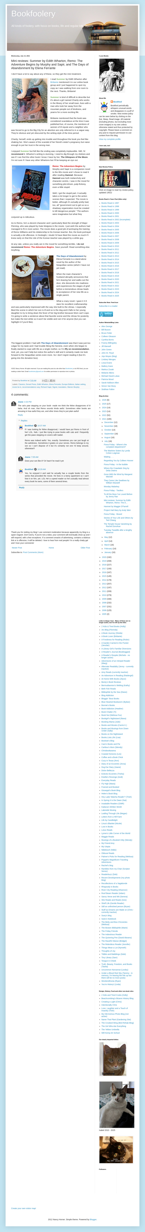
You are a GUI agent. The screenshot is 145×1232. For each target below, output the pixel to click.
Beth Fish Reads (109, 689)
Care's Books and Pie (111, 744)
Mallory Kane (107, 366)
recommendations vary (31, 387)
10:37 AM (42, 426)
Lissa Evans (107, 363)
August (107, 437)
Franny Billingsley (109, 343)
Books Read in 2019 (110, 276)
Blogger (93, 1219)
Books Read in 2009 (110, 243)
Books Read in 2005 (110, 229)
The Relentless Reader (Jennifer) (116, 944)
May (106, 537)
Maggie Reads (108, 837)
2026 (104, 400)
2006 (104, 610)
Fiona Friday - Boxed (113, 514)
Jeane (20, 402)
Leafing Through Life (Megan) (114, 813)
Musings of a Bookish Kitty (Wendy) (117, 840)
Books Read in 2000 (110, 213)
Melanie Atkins (108, 373)
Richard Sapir (46, 387)
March (107, 545)
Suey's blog (107, 915)
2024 (104, 407)
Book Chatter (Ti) (109, 712)
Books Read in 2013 (110, 256)
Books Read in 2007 (110, 236)
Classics (21, 384)
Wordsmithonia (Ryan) (111, 981)
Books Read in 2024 (110, 292)
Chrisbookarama (109, 750)
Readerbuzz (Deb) (109, 874)
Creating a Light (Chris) (112, 1002)
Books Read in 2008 (110, 239)
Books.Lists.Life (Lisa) (111, 737)
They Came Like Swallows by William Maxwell (116, 481)
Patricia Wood (108, 379)
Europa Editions (68, 384)
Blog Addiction (108, 695)
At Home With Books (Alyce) (114, 679)
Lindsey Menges (109, 359)
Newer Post (17, 548)
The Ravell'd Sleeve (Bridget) (114, 941)
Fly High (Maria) (108, 784)
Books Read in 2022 (110, 286)
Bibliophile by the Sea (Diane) (114, 692)
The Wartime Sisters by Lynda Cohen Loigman (117, 452)
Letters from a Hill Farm (112, 817)
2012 (104, 587)
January (108, 552)
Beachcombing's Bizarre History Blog (118, 998)
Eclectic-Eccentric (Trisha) (113, 774)
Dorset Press (31, 384)
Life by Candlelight (110, 820)
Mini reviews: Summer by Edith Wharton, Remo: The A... (117, 501)
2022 (104, 415)
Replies (24, 421)
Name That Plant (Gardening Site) (116, 1019)
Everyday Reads (109, 780)
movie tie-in (16, 387)
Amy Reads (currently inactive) (115, 672)
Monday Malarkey (111, 486)
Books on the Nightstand (112, 734)
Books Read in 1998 (110, 206)
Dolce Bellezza (108, 770)
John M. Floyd (108, 353)
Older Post (85, 548)
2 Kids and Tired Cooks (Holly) (115, 995)
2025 (104, 404)
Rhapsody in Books (110, 887)
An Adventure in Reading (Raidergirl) (117, 675)
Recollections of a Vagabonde (114, 883)
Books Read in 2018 (110, 272)
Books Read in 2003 (110, 223)
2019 (104, 561)
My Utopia (106, 846)
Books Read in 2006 (110, 233)
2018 (104, 565)
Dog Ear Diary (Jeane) (111, 767)
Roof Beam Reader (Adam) (113, 893)
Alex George (107, 326)
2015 (104, 576)
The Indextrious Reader (112, 934)
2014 (104, 580)
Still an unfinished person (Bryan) (116, 906)
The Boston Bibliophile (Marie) (115, 928)
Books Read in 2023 (110, 289)
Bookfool (29, 426)
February (108, 548)
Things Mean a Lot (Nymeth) (114, 948)
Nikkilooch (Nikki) (109, 850)
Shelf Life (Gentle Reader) (113, 903)
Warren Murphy (73, 387)
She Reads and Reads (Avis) (114, 900)
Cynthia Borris (108, 340)
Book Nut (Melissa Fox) (112, 715)
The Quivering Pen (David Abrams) (117, 938)
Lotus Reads (107, 830)
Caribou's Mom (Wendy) (112, 747)
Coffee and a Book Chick (112, 757)
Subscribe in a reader (108, 306)
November (109, 426)
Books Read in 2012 (110, 253)
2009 (104, 599)
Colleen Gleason (109, 336)
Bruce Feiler (107, 333)
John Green (107, 349)
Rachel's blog (107, 865)
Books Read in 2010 (110, 246)
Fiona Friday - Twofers (113, 490)
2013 (104, 584)
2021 (104, 419)
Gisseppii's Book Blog (111, 790)
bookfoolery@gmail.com (36, 371)
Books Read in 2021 (110, 282)
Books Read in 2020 (110, 279)
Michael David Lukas (110, 376)
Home (51, 548)
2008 (104, 603)
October (108, 430)
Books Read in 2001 (110, 216)
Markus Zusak (108, 369)
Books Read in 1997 (110, 203)
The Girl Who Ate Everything (114, 1026)
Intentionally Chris (109, 1005)
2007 (104, 606)
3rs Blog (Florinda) (110, 630)
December (109, 422)
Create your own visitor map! (23, 1208)
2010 (104, 595)
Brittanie (54, 82)
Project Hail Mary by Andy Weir (117, 510)
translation (62, 387)
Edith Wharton (42, 384)
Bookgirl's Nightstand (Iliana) (114, 718)
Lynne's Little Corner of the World (116, 833)
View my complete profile (110, 139)
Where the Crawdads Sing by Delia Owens (116, 469)
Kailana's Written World (112, 807)
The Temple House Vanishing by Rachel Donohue (118, 525)
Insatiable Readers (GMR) (113, 803)
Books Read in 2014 (110, 259)
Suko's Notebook (109, 919)
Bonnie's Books (108, 705)
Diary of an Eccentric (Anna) (114, 764)
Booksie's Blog (108, 741)
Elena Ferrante (55, 384)
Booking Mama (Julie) (111, 722)
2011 (104, 591)
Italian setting (80, 384)
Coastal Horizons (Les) (111, 754)
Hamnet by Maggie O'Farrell (116, 506)
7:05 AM (34, 457)
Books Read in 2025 (110, 296)
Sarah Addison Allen (110, 383)
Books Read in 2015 (110, 263)
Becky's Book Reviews (111, 682)
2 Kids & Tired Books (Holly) (114, 626)
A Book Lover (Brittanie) (112, 636)
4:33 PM (28, 402)
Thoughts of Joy (108, 951)
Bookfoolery (33, 13)
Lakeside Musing (109, 810)
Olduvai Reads (108, 853)
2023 (104, 411)
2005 (104, 614)
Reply (20, 415)
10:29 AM (42, 469)
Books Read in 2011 (110, 249)
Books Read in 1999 (110, 210)
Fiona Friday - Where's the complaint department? (115, 445)
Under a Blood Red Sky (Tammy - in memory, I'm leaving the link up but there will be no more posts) (117, 975)
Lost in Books (107, 827)
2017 (104, 568)
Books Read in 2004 (110, 226)
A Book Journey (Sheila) (112, 633)
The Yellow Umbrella (110, 1029)
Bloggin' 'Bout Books (110, 698)
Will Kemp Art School (111, 1033)
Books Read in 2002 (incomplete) (116, 219)
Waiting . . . (109, 457)
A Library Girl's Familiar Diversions (116, 649)
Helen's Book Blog (109, 793)
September (109, 434)
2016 (104, 572)
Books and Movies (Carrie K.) (114, 725)
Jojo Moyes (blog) (109, 356)
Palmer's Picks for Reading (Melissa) (117, 856)
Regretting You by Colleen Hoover (118, 460)
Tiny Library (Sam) (110, 957)
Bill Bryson (106, 330)
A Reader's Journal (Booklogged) (116, 652)
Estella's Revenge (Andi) (112, 777)
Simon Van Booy (109, 386)
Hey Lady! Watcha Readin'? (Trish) (117, 797)
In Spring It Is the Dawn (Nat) (114, 800)
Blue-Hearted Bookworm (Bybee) (116, 702)
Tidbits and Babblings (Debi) (114, 954)
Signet (54, 387)
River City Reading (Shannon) (114, 890)
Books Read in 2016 (110, 266)
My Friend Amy (108, 843)
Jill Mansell (106, 346)
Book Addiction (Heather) (112, 708)
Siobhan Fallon (108, 389)
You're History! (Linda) (111, 984)
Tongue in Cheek (109, 961)
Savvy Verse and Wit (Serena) (115, 896)
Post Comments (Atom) (33, 552)
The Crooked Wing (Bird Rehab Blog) (118, 1023)
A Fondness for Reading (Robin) (115, 640)
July (106, 441)
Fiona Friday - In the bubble (116, 464)
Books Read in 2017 (110, 269)
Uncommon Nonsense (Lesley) (115, 970)
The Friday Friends (110, 931)
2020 (104, 557)
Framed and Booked (110, 787)
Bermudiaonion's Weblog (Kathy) (116, 685)
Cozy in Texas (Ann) (110, 761)
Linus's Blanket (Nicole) (112, 823)
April (106, 541)
